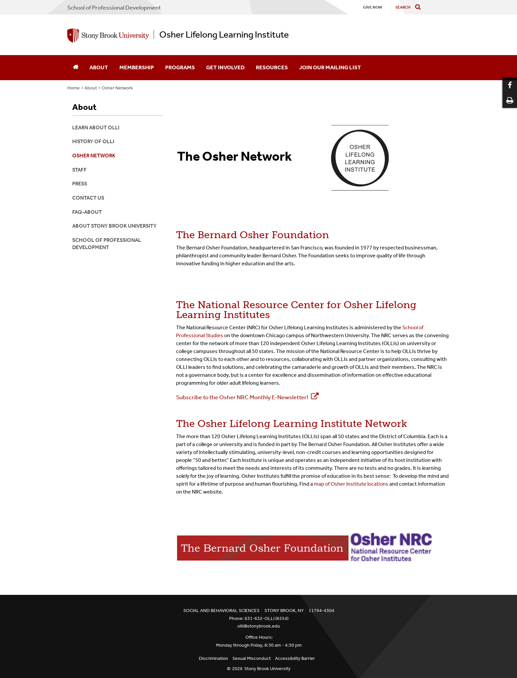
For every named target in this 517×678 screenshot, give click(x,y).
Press (79, 183)
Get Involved (225, 67)
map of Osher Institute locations (351, 484)
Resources (272, 67)
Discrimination (213, 658)
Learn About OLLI (95, 127)
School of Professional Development (106, 243)
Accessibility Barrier (295, 658)
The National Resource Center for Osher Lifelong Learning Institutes (296, 310)
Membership (136, 67)
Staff (79, 170)
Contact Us (88, 198)
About (98, 67)
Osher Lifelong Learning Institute (224, 34)
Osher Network (117, 88)
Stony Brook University (267, 668)
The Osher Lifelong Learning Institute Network (291, 424)
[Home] (75, 67)
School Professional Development (114, 7)
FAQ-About (87, 212)
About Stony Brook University (114, 226)
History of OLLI (93, 141)
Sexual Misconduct (251, 658)
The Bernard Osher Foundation (252, 235)
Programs (180, 67)
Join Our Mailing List (330, 67)
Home (73, 88)
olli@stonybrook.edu (258, 626)
